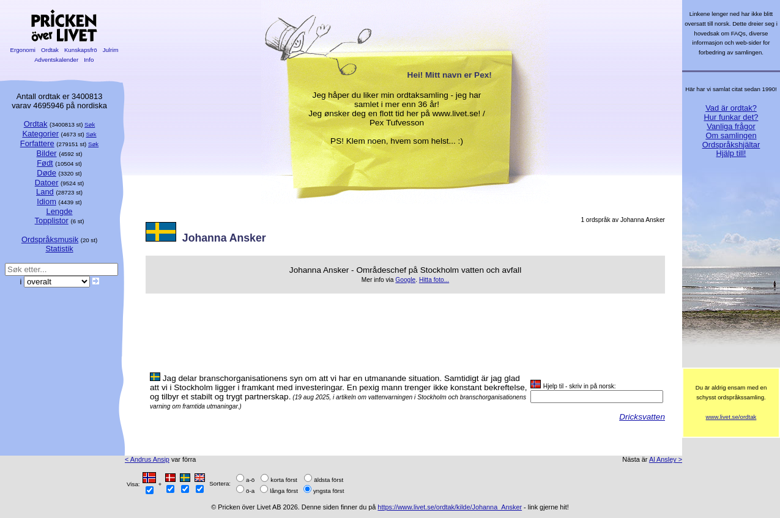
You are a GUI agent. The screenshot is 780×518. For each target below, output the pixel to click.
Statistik (59, 248)
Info (88, 59)
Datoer (47, 182)
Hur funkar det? (731, 117)
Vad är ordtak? (731, 108)
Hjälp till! (731, 153)
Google (405, 279)
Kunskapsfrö (80, 49)
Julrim (110, 49)
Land (45, 191)
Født (45, 163)
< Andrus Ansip (147, 459)
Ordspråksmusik (49, 239)
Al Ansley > (665, 459)
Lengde (59, 211)
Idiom (46, 201)
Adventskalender (56, 59)
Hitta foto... (434, 279)
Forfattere (37, 143)
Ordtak (49, 49)
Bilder (47, 153)
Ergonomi (23, 49)
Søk (89, 124)
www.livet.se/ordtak (731, 416)
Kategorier (40, 133)
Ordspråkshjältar (731, 144)
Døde (46, 172)
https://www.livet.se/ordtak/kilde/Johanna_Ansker (449, 507)
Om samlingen (730, 135)
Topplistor (52, 220)
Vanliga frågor (731, 126)
